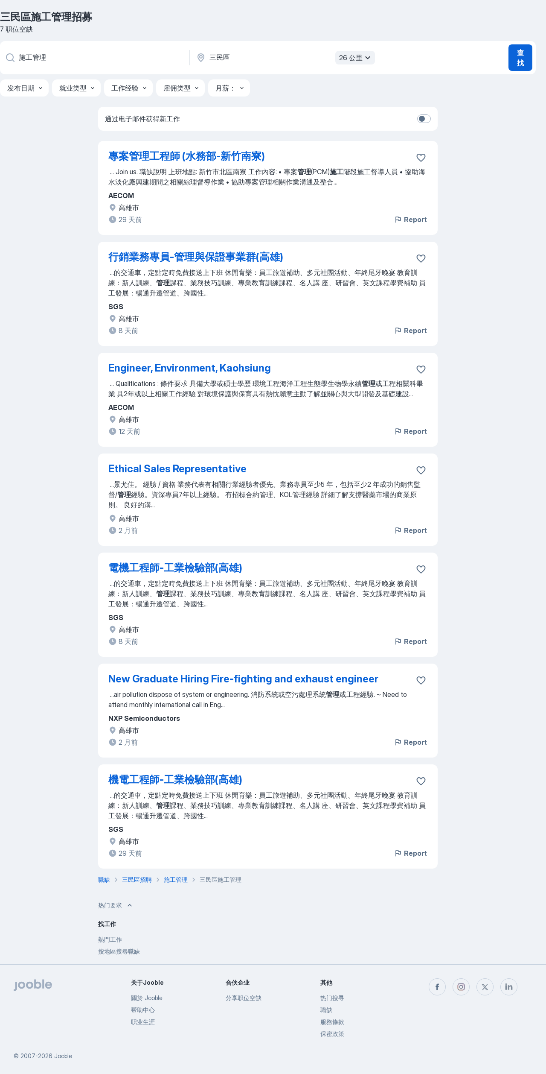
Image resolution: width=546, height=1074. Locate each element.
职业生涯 (143, 1021)
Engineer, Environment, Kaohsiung (189, 368)
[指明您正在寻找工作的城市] (284, 58)
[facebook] (437, 986)
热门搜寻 (332, 997)
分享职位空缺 (243, 997)
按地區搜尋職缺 (119, 951)
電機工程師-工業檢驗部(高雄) (175, 568)
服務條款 (332, 1021)
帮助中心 (143, 1009)
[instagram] (461, 986)
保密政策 (332, 1033)
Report (410, 219)
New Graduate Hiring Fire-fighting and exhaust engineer (243, 679)
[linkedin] (508, 986)
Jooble (63, 1055)
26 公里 (356, 58)
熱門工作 (110, 939)
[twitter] (485, 986)
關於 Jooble (147, 997)
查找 (520, 57)
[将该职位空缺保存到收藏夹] (421, 158)
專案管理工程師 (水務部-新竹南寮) (186, 156)
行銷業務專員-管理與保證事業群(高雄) (195, 257)
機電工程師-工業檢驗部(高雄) (175, 779)
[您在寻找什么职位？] (94, 58)
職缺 (326, 1009)
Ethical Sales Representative (177, 468)
